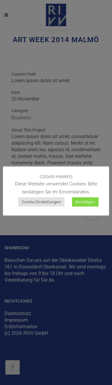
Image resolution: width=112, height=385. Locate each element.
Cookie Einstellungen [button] (41, 202)
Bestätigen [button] (85, 202)
